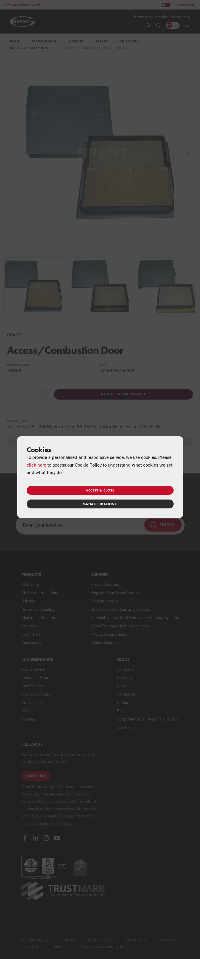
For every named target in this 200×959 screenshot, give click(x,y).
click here (36, 465)
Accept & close (100, 490)
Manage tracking (100, 504)
